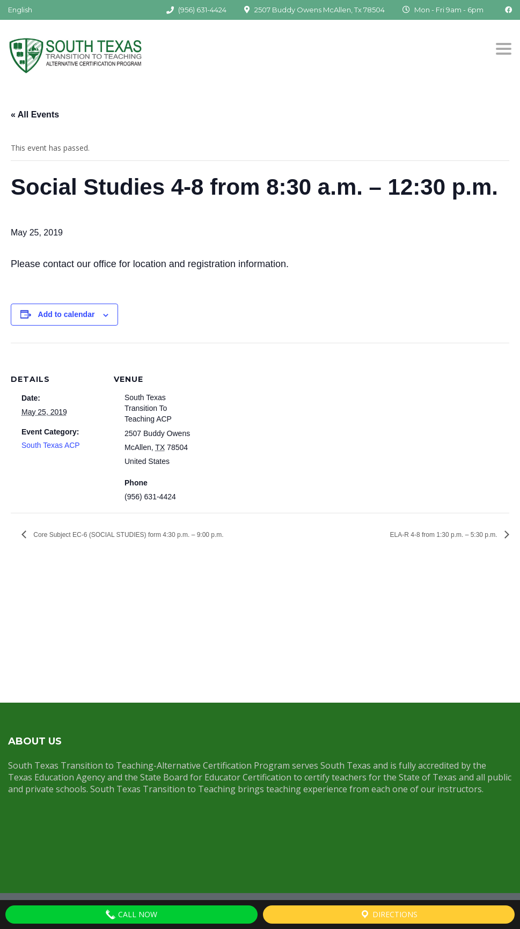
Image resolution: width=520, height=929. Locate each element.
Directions (389, 914)
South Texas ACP (50, 445)
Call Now (131, 914)
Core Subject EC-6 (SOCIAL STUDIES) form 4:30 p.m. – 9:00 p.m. (128, 535)
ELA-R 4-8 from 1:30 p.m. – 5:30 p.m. (444, 535)
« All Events (35, 114)
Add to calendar (66, 314)
